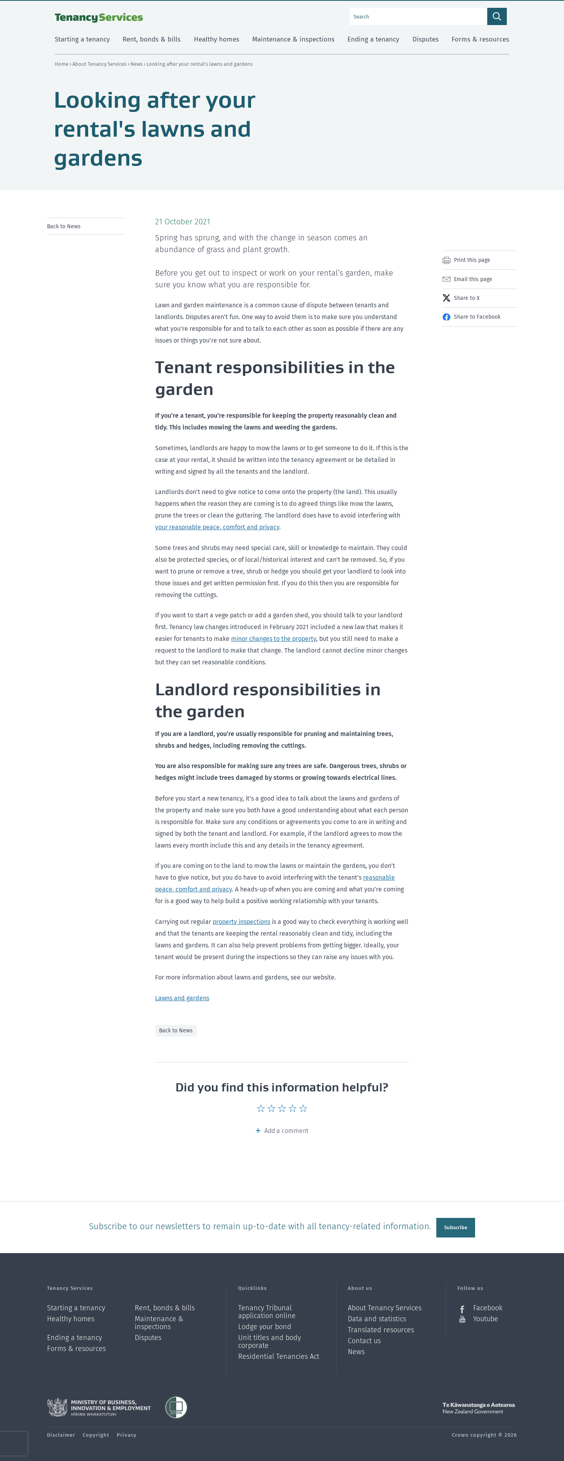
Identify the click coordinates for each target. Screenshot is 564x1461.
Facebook (488, 1306)
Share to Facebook (477, 317)
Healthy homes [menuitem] (216, 39)
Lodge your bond (264, 1325)
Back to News (64, 226)
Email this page (473, 279)
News (137, 64)
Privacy (127, 1433)
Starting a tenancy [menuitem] (82, 39)
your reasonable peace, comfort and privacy (217, 527)
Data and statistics (377, 1317)
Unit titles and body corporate (269, 1340)
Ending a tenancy (74, 1336)
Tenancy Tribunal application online (267, 1310)
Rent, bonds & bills (165, 1306)
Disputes (148, 1336)
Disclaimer (61, 1433)
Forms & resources (76, 1347)
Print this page (472, 260)
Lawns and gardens (182, 998)
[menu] (86, 226)
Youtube (485, 1317)
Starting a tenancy (76, 1306)
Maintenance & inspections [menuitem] (293, 39)
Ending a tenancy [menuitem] (373, 39)
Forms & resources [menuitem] (480, 39)
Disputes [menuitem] (425, 39)
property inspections (241, 921)
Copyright (96, 1433)
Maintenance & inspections (159, 1321)
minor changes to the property (273, 638)
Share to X (466, 298)
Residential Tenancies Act (278, 1355)
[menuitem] (86, 226)
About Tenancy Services (100, 64)
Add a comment (286, 1131)
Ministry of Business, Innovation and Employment (99, 1406)
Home (62, 64)
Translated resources (381, 1328)
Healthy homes (70, 1317)
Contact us (364, 1339)
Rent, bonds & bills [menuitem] (152, 39)
